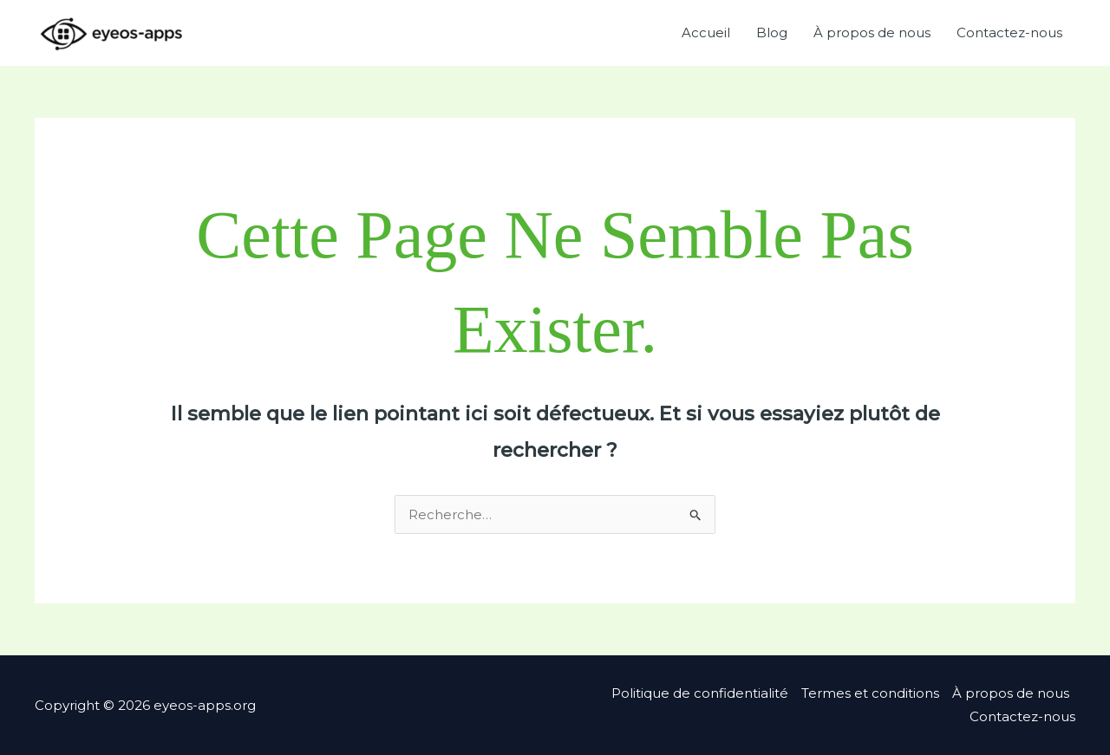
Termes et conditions (870, 693)
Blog (771, 32)
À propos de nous (871, 32)
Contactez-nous (1009, 32)
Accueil (706, 32)
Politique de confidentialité (699, 693)
